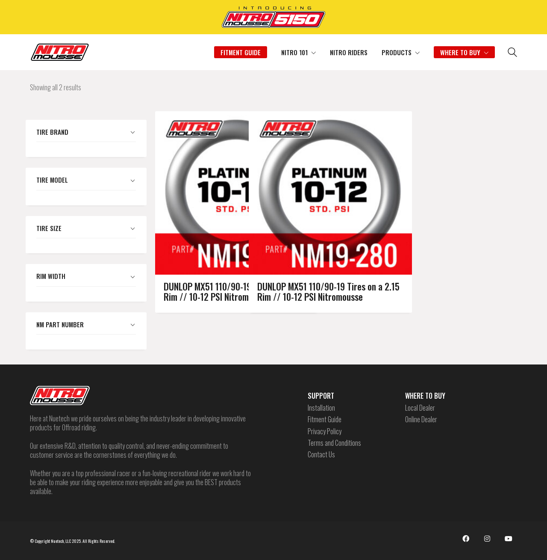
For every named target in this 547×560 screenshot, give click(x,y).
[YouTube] (508, 538)
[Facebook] (465, 538)
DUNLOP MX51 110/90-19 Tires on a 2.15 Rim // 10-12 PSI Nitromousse (286, 224)
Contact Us (321, 454)
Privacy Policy (324, 431)
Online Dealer (421, 419)
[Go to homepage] (60, 52)
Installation (321, 407)
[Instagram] (487, 538)
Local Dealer (420, 407)
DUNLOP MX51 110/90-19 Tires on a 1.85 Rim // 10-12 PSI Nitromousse (192, 224)
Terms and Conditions (334, 443)
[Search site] (512, 53)
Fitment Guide (324, 419)
